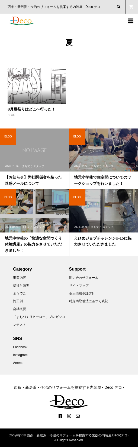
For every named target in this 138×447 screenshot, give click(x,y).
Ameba (18, 363)
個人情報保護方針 (82, 293)
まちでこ (19, 293)
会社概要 (19, 309)
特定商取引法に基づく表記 (88, 301)
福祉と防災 (21, 285)
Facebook (20, 347)
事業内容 (19, 278)
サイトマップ (79, 285)
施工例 (18, 301)
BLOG (11, 115)
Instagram (20, 355)
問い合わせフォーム (83, 278)
